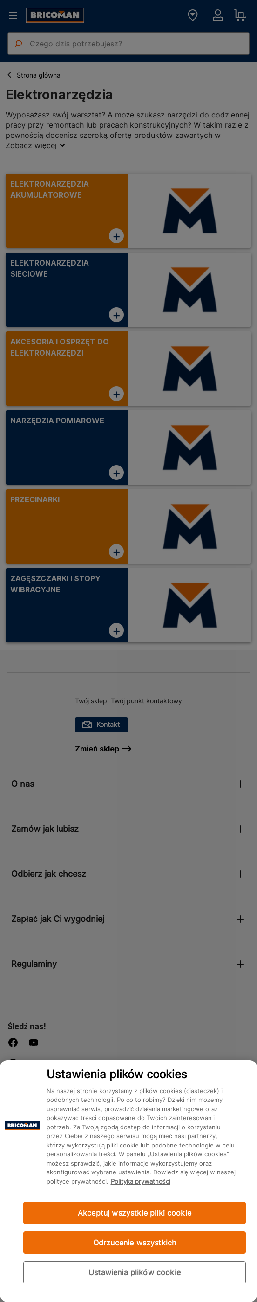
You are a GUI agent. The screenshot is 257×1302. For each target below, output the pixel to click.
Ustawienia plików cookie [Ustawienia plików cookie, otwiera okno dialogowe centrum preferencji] (134, 1272)
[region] (128, 1181)
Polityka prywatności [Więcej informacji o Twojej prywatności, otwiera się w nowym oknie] (140, 1181)
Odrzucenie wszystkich (134, 1242)
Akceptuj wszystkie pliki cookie (134, 1213)
